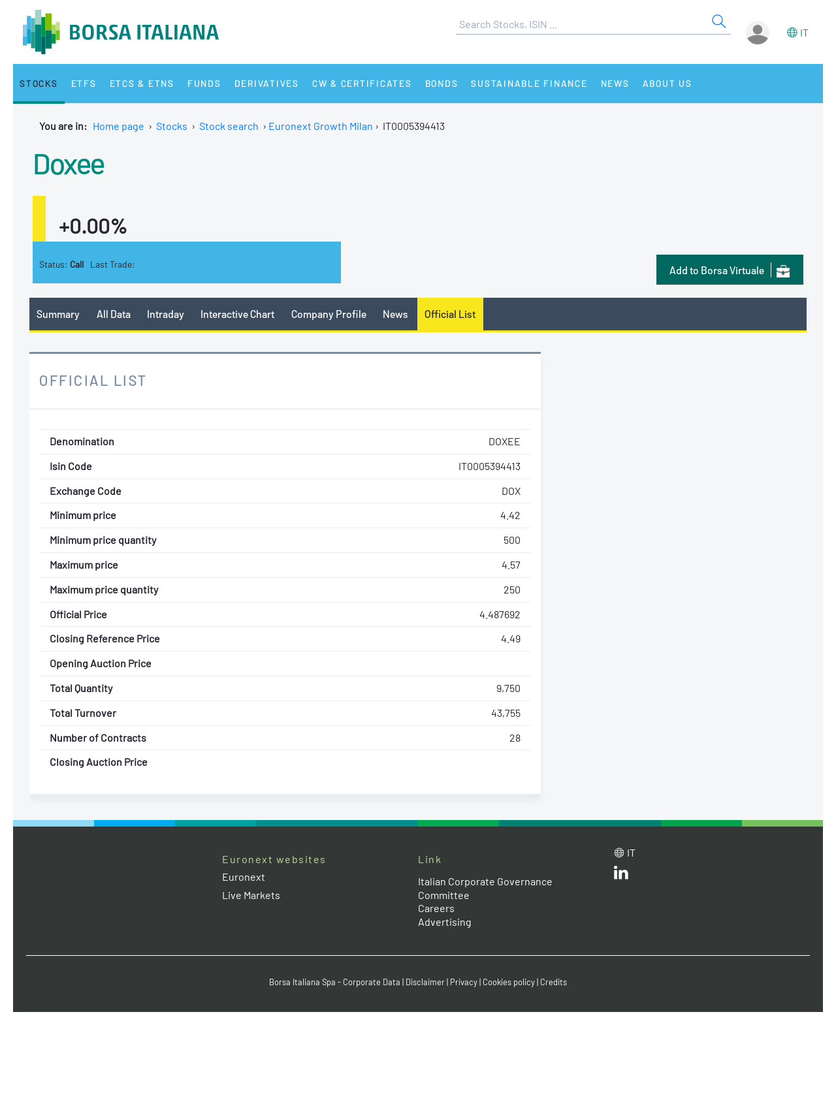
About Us (667, 83)
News (615, 83)
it (804, 32)
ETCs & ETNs (142, 83)
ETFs (84, 83)
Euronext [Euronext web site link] (243, 876)
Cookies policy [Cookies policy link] (509, 982)
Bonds (441, 83)
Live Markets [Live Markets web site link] (251, 895)
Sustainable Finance (529, 83)
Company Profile (328, 314)
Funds (204, 83)
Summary (58, 314)
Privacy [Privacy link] (463, 982)
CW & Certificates (362, 83)
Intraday (165, 314)
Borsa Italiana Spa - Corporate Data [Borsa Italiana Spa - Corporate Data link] (334, 982)
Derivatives (266, 83)
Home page (118, 125)
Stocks (39, 83)
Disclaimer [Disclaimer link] (425, 982)
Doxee (68, 162)
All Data (114, 314)
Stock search (229, 125)
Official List (450, 314)
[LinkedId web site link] (621, 875)
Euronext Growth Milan (320, 125)
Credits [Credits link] (553, 982)
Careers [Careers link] (436, 908)
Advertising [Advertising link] (445, 921)
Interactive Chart (237, 314)
